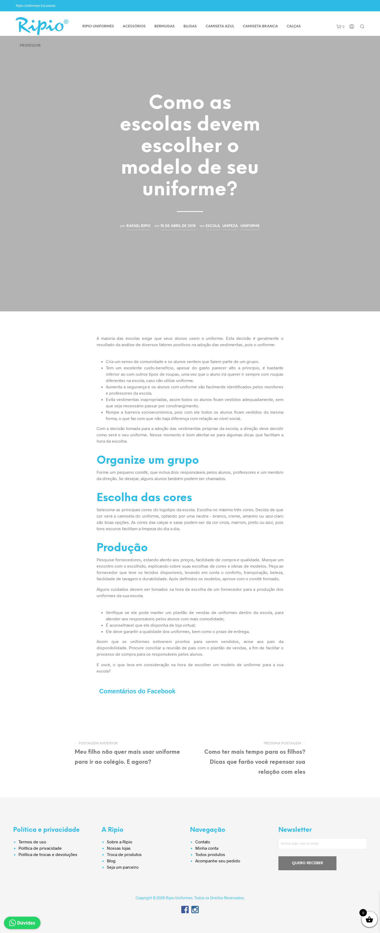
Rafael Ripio (138, 226)
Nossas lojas (119, 847)
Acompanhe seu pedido (217, 860)
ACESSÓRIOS (134, 26)
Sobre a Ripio (119, 841)
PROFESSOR (30, 45)
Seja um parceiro (123, 866)
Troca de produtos (124, 854)
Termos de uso (32, 841)
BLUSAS (190, 26)
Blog (111, 860)
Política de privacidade (40, 847)
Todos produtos (210, 854)
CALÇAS (294, 26)
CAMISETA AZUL (220, 26)
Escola (213, 226)
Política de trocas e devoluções (47, 854)
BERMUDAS (164, 26)
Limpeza (230, 226)
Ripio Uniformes (98, 26)
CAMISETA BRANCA (260, 26)
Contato (202, 841)
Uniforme (250, 226)
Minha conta (206, 847)
